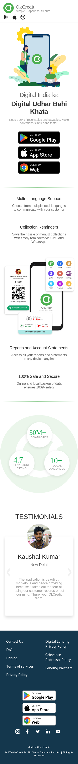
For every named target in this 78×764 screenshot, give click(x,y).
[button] (8, 572)
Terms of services (20, 666)
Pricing (11, 658)
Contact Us (14, 641)
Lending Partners (59, 668)
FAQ (9, 649)
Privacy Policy (16, 674)
